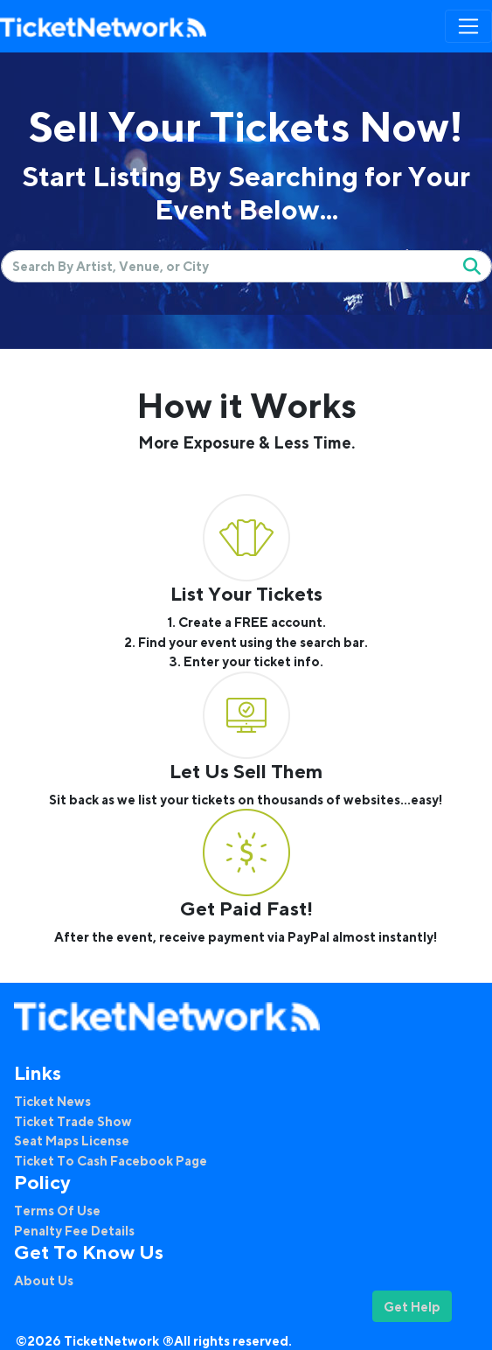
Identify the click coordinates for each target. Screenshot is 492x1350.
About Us (43, 1280)
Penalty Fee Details (74, 1230)
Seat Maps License (71, 1140)
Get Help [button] (412, 1306)
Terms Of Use (57, 1210)
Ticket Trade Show (73, 1121)
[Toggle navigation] (468, 26)
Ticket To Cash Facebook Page (110, 1160)
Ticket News (52, 1101)
